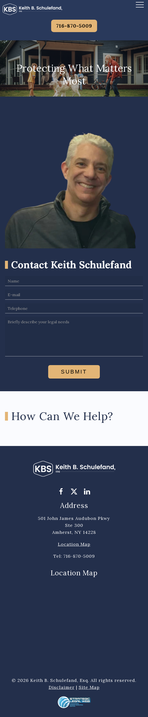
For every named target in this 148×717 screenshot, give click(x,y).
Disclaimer (61, 687)
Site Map (89, 687)
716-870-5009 (74, 26)
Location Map (74, 544)
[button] (140, 4)
